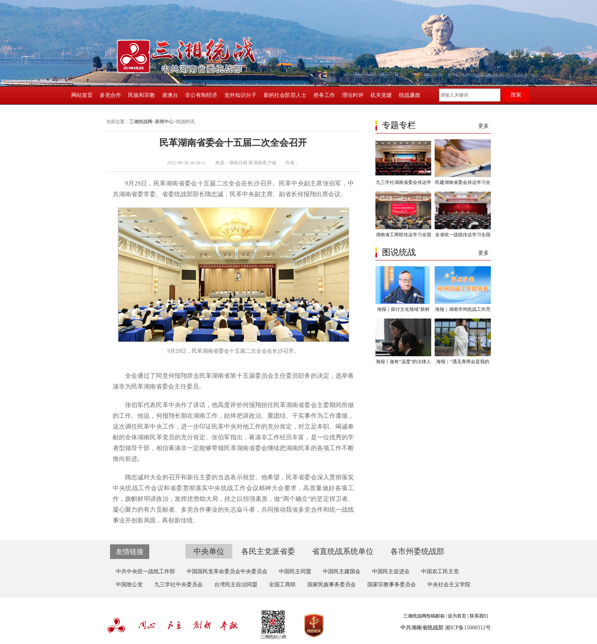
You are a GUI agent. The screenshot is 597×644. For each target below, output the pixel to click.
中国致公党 (129, 584)
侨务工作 (324, 95)
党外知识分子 (240, 95)
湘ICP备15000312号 (468, 628)
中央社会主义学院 (448, 584)
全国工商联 (282, 584)
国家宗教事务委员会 (391, 584)
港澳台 (170, 95)
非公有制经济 (201, 95)
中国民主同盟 (295, 571)
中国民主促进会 (391, 571)
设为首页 (457, 616)
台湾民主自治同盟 (235, 584)
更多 (483, 126)
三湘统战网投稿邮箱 (424, 616)
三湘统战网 (140, 121)
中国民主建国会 (341, 571)
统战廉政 (409, 95)
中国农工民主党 (440, 571)
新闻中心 (164, 121)
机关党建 (381, 95)
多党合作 (110, 95)
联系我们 (479, 616)
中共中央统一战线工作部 (145, 571)
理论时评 (353, 95)
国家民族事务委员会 (331, 584)
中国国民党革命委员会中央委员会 (227, 571)
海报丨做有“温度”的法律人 (403, 361)
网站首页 (82, 95)
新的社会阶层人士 (285, 95)
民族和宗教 (141, 95)
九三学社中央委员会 (178, 584)
